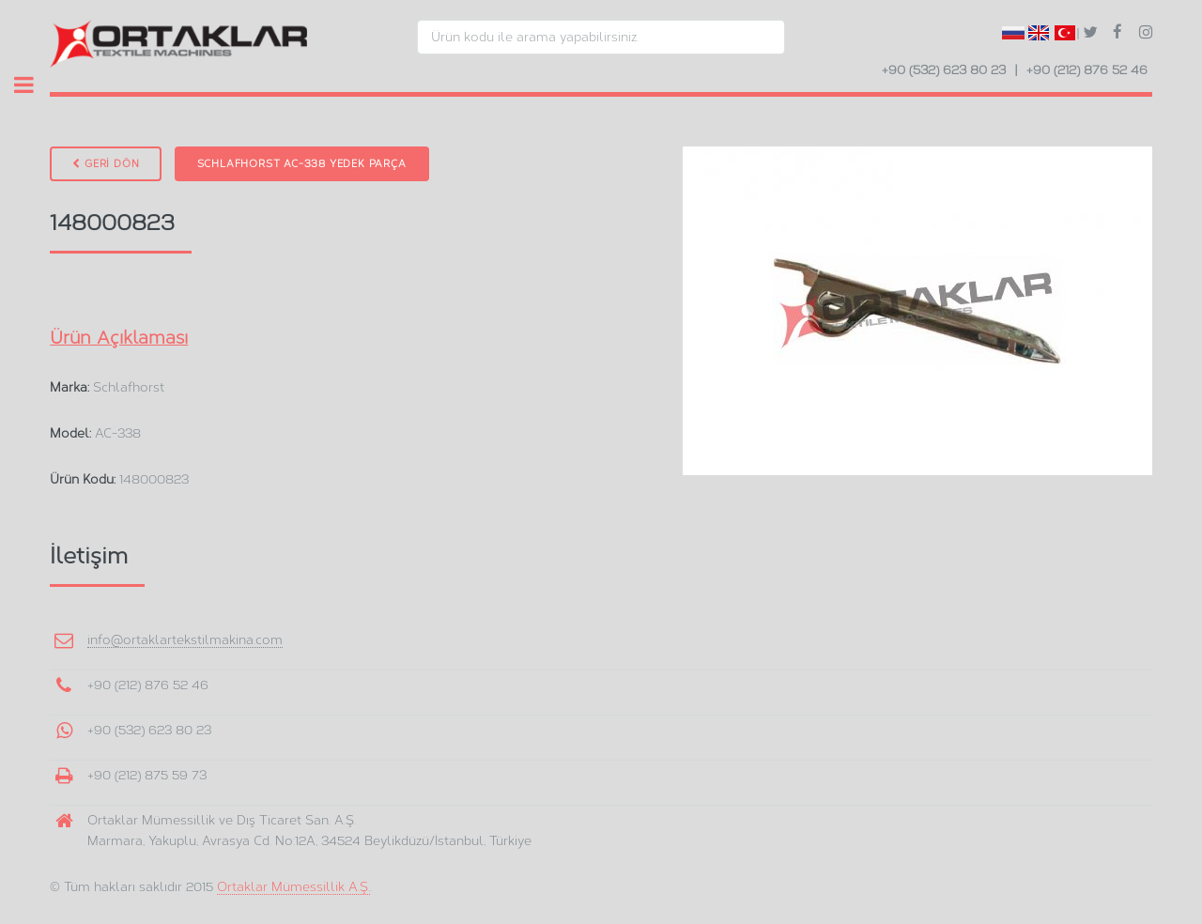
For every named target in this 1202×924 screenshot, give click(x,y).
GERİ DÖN (105, 164)
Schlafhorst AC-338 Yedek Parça (302, 164)
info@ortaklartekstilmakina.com (185, 639)
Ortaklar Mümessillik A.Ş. (293, 886)
